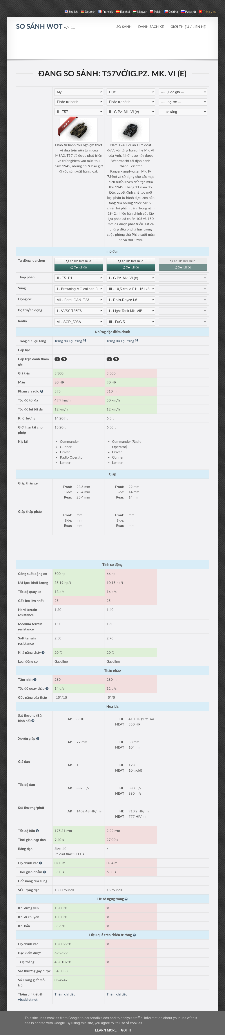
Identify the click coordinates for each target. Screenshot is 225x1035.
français (105, 11)
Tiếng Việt (207, 11)
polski (155, 11)
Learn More (105, 1030)
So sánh (124, 26)
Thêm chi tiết (64, 994)
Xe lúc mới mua (78, 261)
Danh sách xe (151, 26)
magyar (140, 11)
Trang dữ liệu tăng (70, 341)
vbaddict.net (28, 999)
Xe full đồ (79, 267)
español (123, 11)
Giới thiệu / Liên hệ (188, 26)
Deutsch (88, 11)
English (71, 11)
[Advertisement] (112, 47)
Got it (126, 1030)
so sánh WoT (46, 26)
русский (188, 11)
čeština (171, 11)
